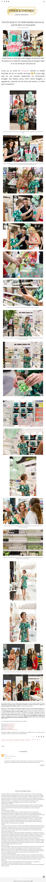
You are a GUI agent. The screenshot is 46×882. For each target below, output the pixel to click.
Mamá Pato (11, 725)
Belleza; (11, 739)
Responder (42, 765)
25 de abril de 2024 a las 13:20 (10, 756)
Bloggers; (16, 739)
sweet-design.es (8, 758)
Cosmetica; (23, 739)
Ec (5, 754)
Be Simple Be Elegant (9, 726)
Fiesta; (38, 739)
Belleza (7, 739)
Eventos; (34, 739)
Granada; (4, 740)
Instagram (25, 71)
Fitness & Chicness (20, 881)
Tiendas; (27, 740)
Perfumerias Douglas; (19, 740)
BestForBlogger (30, 881)
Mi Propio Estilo (11, 724)
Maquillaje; (10, 740)
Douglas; (28, 739)
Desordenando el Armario (11, 729)
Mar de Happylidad (9, 728)
